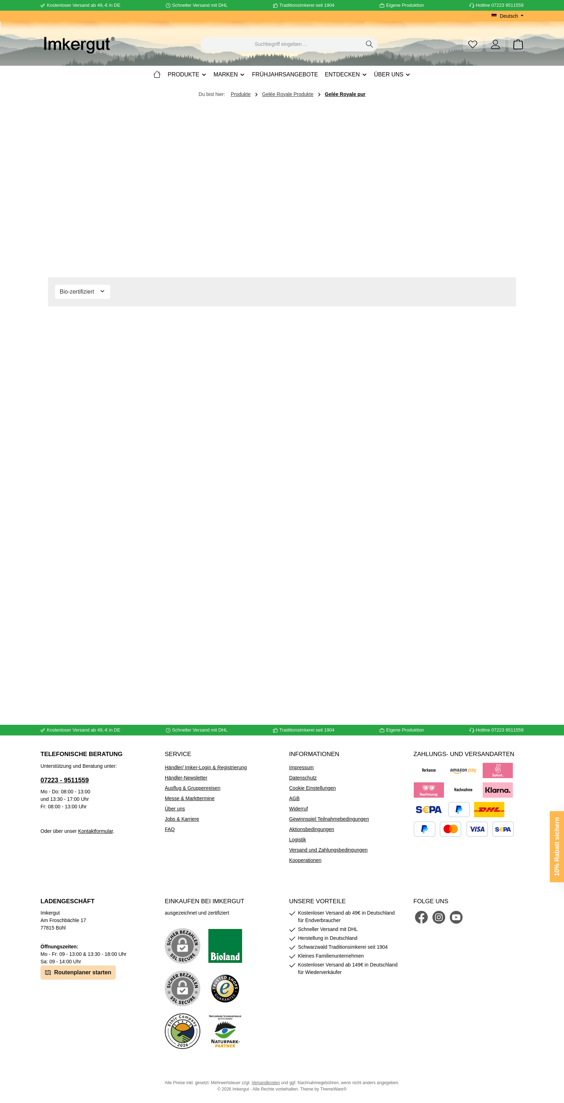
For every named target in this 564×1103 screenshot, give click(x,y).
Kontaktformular (95, 831)
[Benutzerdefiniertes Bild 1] (225, 946)
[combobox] (281, 44)
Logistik (297, 839)
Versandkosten (266, 1082)
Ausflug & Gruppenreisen (192, 788)
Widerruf (298, 809)
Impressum (301, 767)
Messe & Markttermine (190, 798)
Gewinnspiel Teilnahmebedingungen (329, 819)
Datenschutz (303, 778)
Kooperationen (305, 860)
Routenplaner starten (78, 972)
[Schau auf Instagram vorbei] (439, 917)
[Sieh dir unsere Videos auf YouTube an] (456, 917)
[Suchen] (369, 44)
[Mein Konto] (495, 44)
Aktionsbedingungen (311, 829)
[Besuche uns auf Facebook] (421, 917)
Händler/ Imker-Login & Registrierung (206, 767)
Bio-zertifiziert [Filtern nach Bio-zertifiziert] (82, 291)
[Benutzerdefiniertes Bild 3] (225, 988)
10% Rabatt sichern (556, 846)
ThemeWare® (333, 1089)
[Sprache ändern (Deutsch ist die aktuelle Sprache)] (507, 16)
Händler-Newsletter (186, 778)
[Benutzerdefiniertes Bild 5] (225, 1031)
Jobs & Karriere (182, 819)
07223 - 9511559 (64, 780)
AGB (294, 798)
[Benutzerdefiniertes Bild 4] (182, 1031)
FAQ (170, 829)
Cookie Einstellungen (312, 788)
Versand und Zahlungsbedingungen (328, 850)
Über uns (175, 809)
